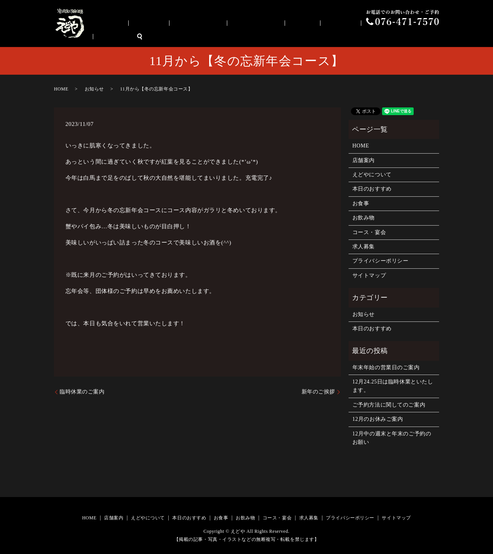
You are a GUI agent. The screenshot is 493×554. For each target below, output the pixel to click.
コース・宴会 (380, 36)
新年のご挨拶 (318, 392)
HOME (168, 36)
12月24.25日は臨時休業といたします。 (392, 386)
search (433, 36)
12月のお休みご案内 (377, 419)
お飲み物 (344, 36)
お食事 (317, 36)
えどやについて (234, 36)
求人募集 (412, 36)
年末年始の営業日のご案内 (386, 367)
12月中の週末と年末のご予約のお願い (391, 438)
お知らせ (94, 89)
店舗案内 (195, 36)
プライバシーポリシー (380, 261)
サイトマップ (369, 275)
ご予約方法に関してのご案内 (388, 405)
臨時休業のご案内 (82, 392)
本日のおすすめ (281, 36)
